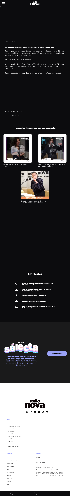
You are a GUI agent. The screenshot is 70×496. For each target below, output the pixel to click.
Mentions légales (40, 462)
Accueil (11, 493)
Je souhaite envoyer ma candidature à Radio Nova (49, 469)
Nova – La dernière (41, 465)
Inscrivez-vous (56, 353)
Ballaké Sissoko (11, 472)
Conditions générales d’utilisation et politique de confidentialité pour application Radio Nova (49, 473)
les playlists (11, 431)
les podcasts (11, 428)
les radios (10, 423)
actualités (10, 433)
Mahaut (14, 116)
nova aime (10, 441)
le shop (10, 443)
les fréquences (12, 438)
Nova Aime (9, 458)
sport (8, 484)
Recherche (35, 493)
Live (8, 469)
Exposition (9, 478)
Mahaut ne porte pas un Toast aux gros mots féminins (51, 165)
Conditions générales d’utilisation (46, 467)
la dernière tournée (13, 446)
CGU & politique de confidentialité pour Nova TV (49, 475)
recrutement (10, 463)
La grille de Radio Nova (14, 436)
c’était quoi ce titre (14, 426)
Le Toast (7, 116)
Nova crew (38, 460)
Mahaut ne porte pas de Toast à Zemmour (16, 165)
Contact (38, 457)
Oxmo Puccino (10, 475)
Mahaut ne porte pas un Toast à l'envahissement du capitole (33, 201)
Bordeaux (9, 481)
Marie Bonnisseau (23, 116)
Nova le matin (10, 466)
